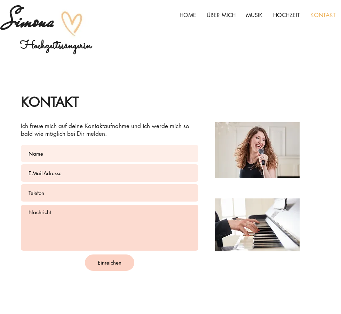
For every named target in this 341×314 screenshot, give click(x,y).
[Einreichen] (109, 262)
